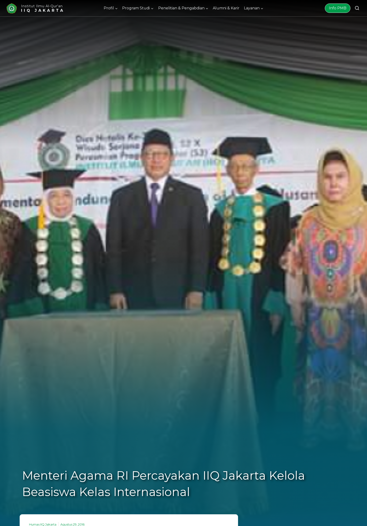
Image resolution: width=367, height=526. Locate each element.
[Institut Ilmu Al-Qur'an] (35, 8)
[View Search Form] (357, 8)
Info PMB (337, 8)
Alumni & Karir (226, 8)
